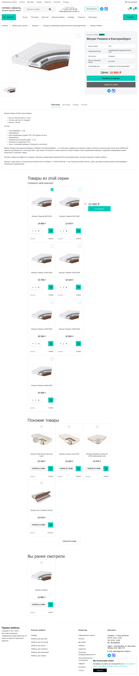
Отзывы (66, 2)
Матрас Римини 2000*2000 (41, 385)
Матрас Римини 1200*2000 (41, 272)
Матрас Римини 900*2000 (69, 216)
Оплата (22, 2)
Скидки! (130, 17)
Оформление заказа (9, 2)
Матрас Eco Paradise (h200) (42, 510)
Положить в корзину (111, 78)
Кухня (25, 17)
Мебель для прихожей (40, 652)
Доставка (30, 2)
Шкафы (71, 17)
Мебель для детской (39, 639)
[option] (41, 56)
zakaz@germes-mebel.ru (69, 11)
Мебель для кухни (38, 645)
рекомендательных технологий (115, 666)
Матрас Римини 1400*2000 (69, 272)
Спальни (81, 17)
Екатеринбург (132, 2)
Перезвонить (91, 9)
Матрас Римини (41, 590)
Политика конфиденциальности (87, 653)
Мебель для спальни (39, 649)
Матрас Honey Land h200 (69, 454)
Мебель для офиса (38, 656)
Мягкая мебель (58, 17)
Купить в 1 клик (111, 85)
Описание (55, 105)
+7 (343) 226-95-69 (69, 9)
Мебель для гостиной (39, 642)
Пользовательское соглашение (85, 659)
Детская (45, 17)
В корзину (99, 209)
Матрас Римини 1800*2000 (69, 329)
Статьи (81, 670)
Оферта (81, 663)
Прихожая (92, 17)
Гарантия (47, 2)
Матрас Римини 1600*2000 (41, 329)
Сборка (39, 2)
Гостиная (34, 17)
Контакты (57, 2)
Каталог (10, 17)
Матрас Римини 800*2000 (42, 216)
